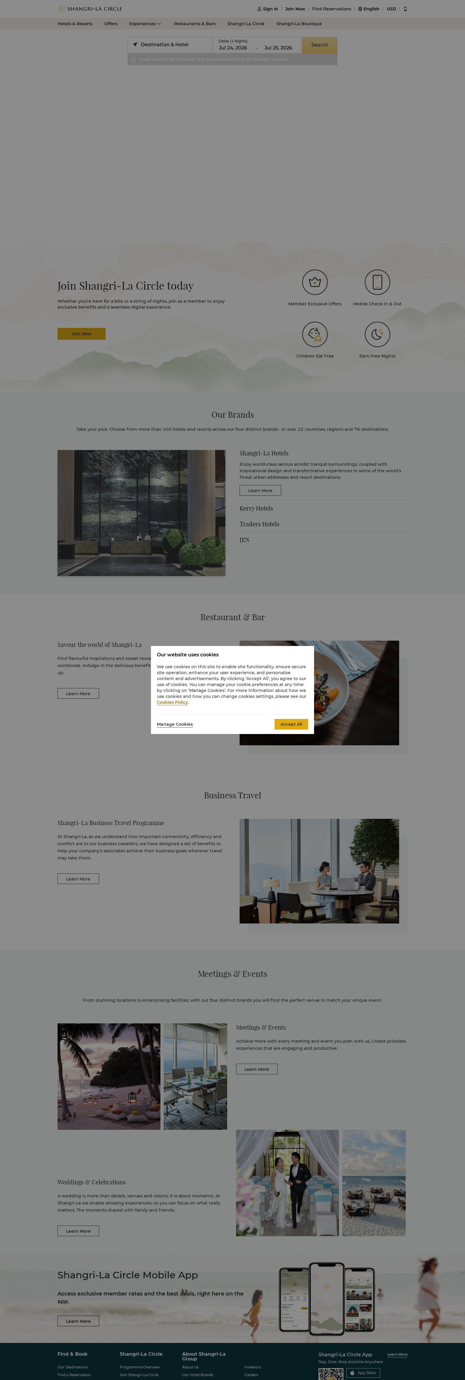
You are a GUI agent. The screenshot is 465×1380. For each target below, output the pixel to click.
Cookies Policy (172, 702)
